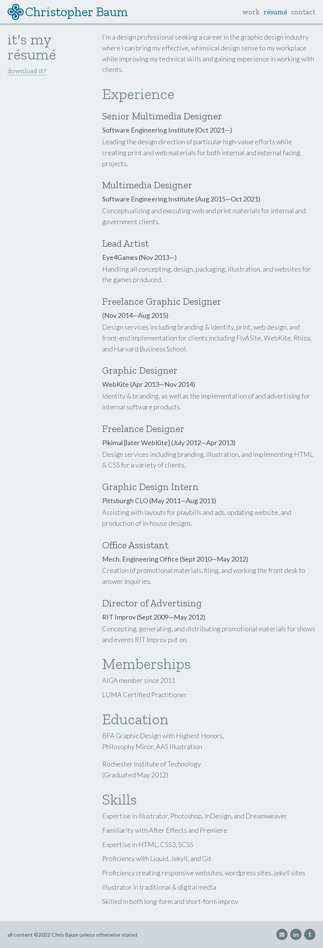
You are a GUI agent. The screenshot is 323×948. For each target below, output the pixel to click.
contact (303, 12)
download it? (27, 71)
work (251, 12)
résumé (275, 12)
